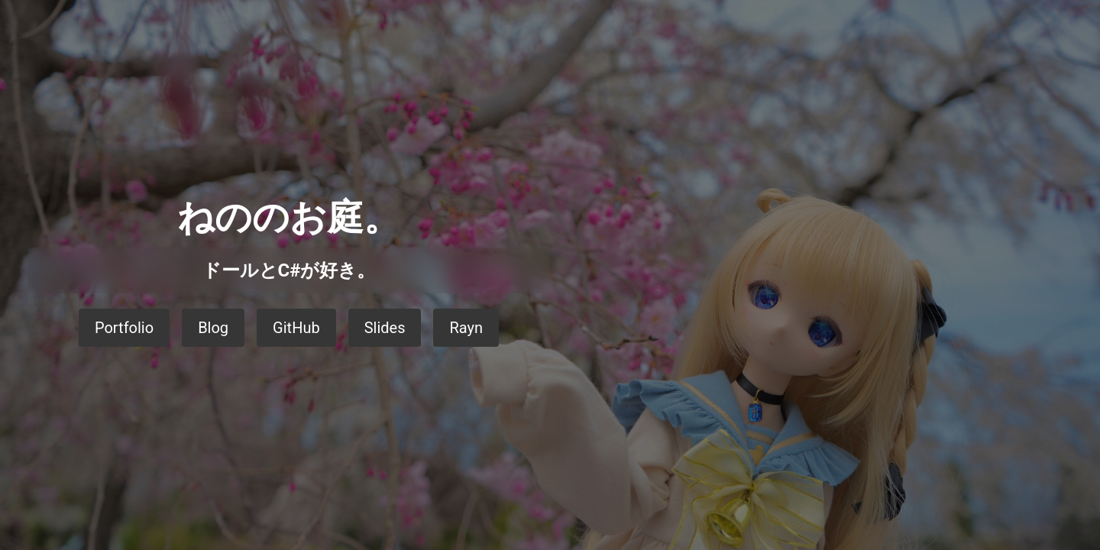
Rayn (466, 328)
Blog (213, 328)
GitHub (296, 328)
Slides (385, 328)
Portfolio (124, 328)
